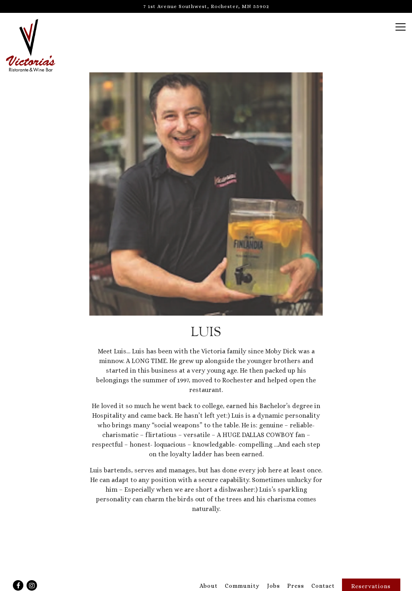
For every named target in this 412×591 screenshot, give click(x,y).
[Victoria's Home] (34, 44)
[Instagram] (32, 585)
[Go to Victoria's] (206, 6)
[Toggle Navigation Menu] (400, 27)
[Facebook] (18, 585)
